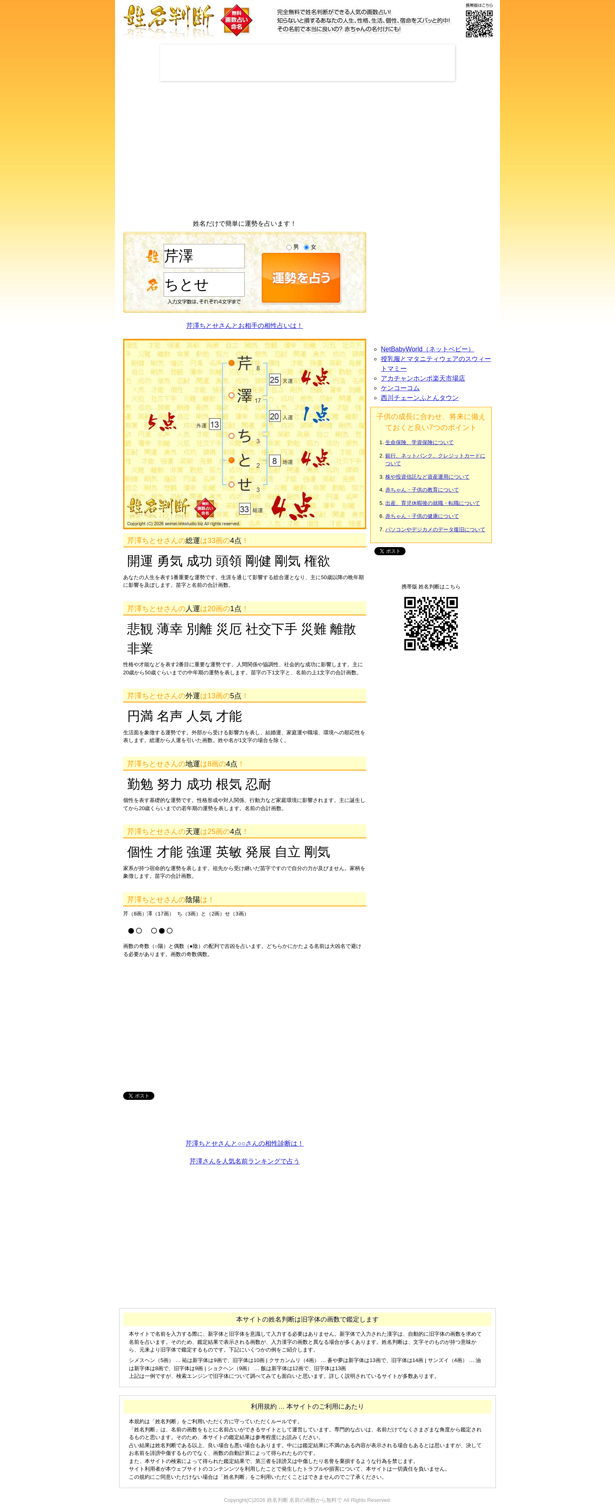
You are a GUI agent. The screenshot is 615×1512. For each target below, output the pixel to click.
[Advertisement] (307, 63)
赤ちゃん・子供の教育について (422, 490)
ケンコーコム (400, 388)
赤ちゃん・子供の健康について (422, 516)
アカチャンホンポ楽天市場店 (423, 378)
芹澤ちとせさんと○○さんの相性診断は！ (244, 1143)
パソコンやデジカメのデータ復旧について (435, 529)
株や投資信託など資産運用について (427, 477)
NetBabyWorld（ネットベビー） (427, 349)
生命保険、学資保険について (419, 442)
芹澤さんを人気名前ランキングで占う (245, 1161)
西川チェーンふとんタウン (420, 397)
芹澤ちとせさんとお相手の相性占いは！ (244, 325)
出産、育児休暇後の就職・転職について (432, 503)
